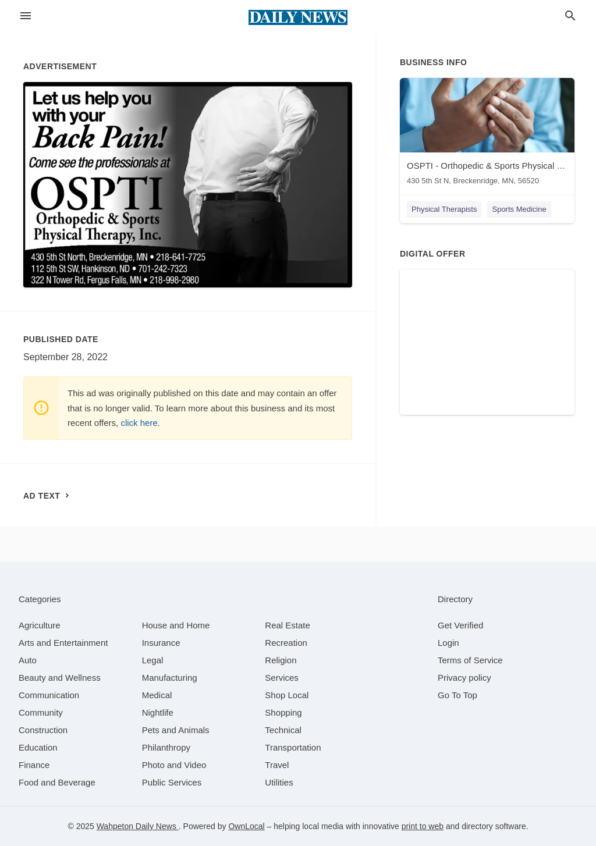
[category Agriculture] (40, 625)
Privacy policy (464, 678)
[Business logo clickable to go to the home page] (298, 17)
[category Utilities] (279, 782)
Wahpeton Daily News (138, 826)
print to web (423, 826)
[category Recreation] (286, 643)
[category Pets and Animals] (176, 730)
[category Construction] (43, 730)
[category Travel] (277, 765)
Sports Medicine (519, 209)
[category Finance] (34, 765)
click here (138, 423)
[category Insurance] (161, 643)
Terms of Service (470, 660)
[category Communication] (49, 695)
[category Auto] (28, 660)
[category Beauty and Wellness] (60, 678)
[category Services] (282, 678)
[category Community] (41, 712)
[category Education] (38, 747)
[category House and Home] (176, 625)
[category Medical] (157, 695)
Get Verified (460, 625)
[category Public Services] (172, 782)
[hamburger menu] (26, 16)
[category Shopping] (283, 712)
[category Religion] (280, 660)
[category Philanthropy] (166, 747)
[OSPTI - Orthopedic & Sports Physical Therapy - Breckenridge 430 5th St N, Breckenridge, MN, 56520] (487, 134)
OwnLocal (246, 826)
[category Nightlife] (157, 712)
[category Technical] (283, 730)
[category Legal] (153, 660)
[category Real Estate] (287, 625)
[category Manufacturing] (169, 678)
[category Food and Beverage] (57, 782)
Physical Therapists (444, 209)
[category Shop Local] (286, 695)
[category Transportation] (293, 747)
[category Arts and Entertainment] (63, 643)
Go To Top (457, 695)
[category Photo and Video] (174, 765)
